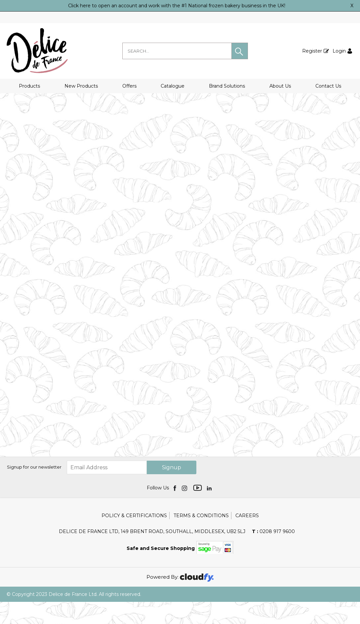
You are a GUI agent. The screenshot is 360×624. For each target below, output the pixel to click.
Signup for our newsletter (34, 489)
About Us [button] (280, 86)
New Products (81, 86)
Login (339, 51)
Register (312, 51)
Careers (247, 538)
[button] (239, 51)
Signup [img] (171, 489)
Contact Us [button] (328, 86)
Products (29, 86)
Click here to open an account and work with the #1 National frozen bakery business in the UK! (176, 6)
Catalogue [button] (172, 86)
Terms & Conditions (201, 538)
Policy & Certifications (134, 538)
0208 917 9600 (273, 554)
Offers (129, 86)
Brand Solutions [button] (227, 86)
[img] (175, 510)
